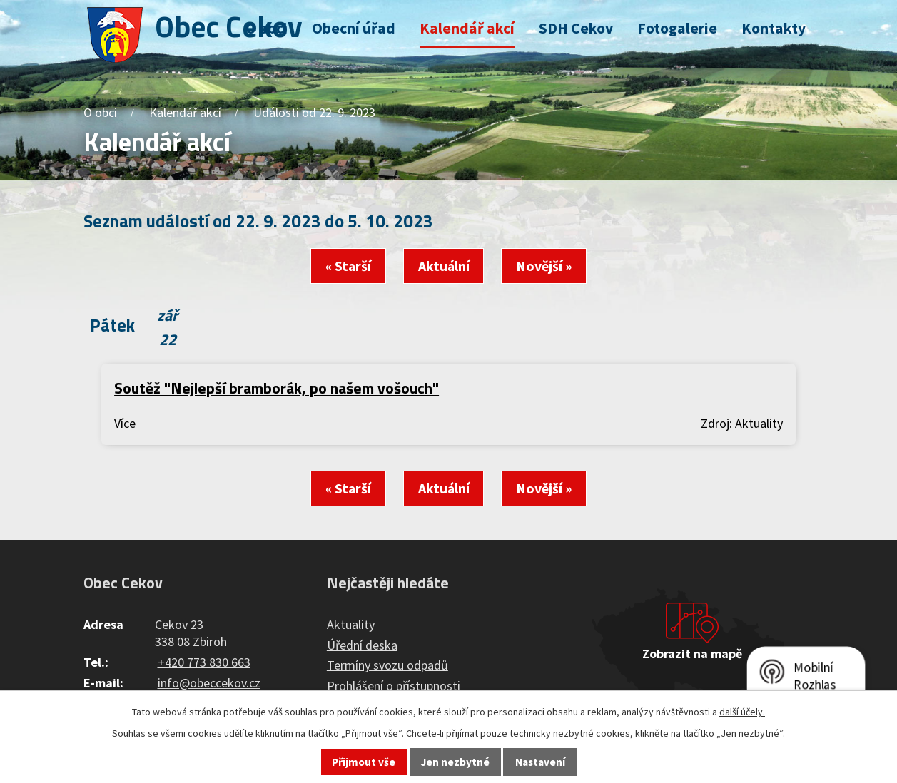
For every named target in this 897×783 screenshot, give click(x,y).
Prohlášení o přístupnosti (393, 685)
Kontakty (773, 28)
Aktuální (444, 266)
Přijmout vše (363, 762)
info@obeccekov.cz (209, 683)
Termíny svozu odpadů (387, 665)
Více (125, 423)
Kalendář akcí (467, 28)
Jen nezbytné (455, 762)
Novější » (544, 266)
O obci (266, 28)
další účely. (742, 711)
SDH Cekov (576, 28)
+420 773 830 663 (204, 662)
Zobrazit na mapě (692, 653)
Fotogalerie (677, 28)
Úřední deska (362, 645)
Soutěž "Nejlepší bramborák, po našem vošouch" (276, 388)
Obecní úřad (353, 28)
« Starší (348, 266)
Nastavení (540, 762)
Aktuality (759, 423)
